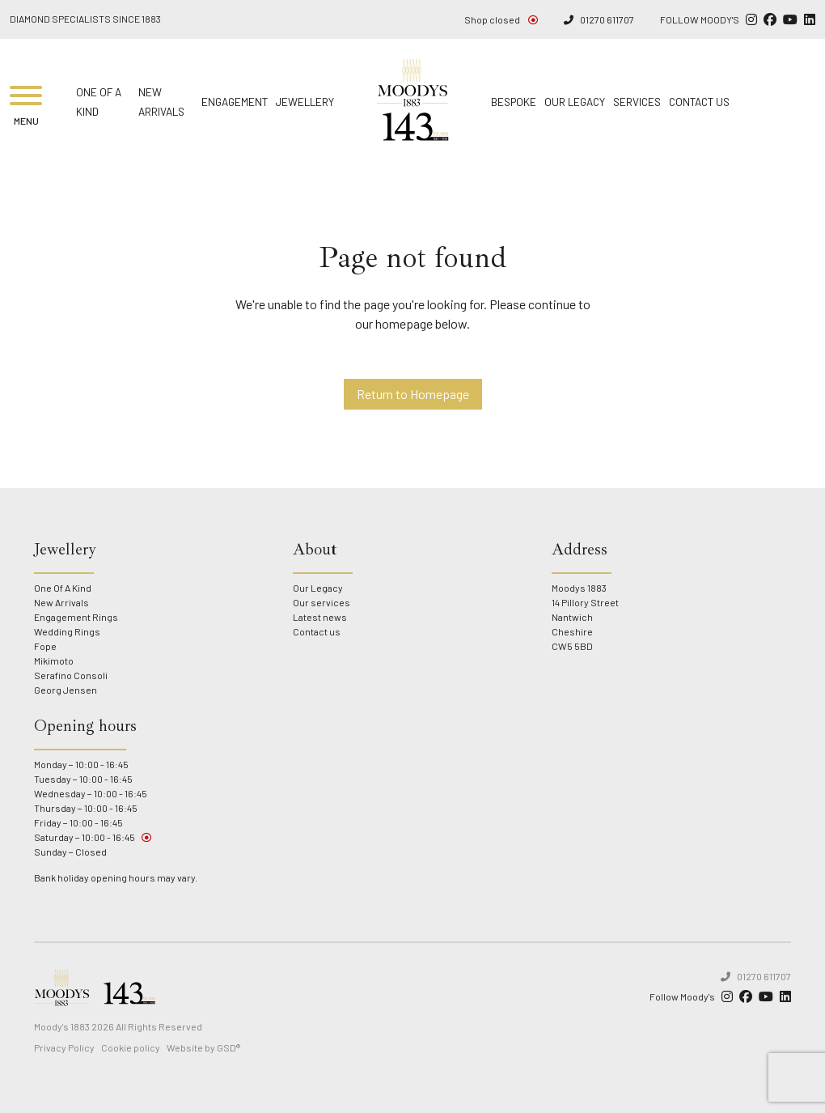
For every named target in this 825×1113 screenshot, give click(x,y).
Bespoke (513, 101)
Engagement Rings (76, 616)
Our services (321, 602)
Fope (45, 646)
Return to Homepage (413, 393)
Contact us (699, 101)
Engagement (234, 101)
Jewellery (305, 101)
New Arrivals (61, 602)
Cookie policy (130, 1047)
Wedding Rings (67, 631)
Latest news (320, 616)
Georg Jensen (65, 689)
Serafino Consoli (71, 675)
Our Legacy (574, 101)
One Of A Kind (62, 587)
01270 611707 (599, 20)
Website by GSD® (203, 1047)
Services (637, 101)
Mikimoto (54, 660)
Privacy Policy (64, 1047)
